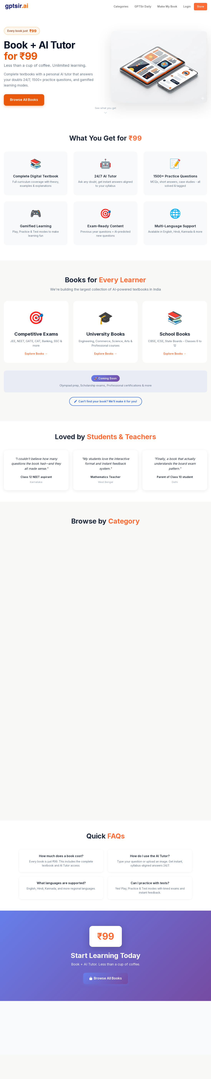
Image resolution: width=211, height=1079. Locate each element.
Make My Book (167, 6)
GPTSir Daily (143, 6)
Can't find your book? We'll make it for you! (105, 412)
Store (200, 6)
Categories (121, 6)
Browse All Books (24, 100)
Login (187, 6)
